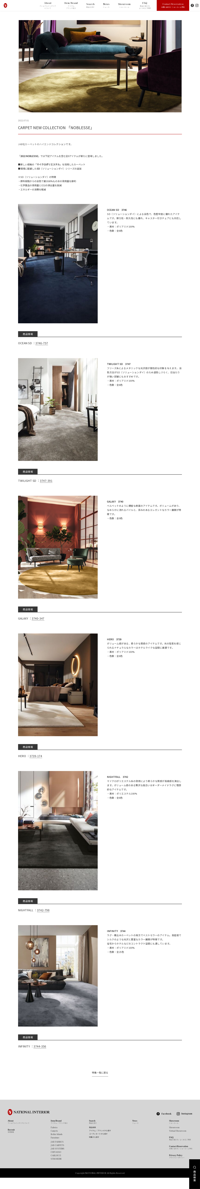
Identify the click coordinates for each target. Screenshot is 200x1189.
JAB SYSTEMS (57, 1160)
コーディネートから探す (98, 1145)
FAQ (145, 5)
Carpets (54, 1142)
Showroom (124, 5)
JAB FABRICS (57, 1153)
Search (90, 5)
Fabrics (54, 1138)
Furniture (55, 1149)
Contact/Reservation (173, 5)
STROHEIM (56, 1170)
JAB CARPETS (57, 1156)
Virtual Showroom (177, 1142)
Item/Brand (71, 5)
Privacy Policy (177, 1167)
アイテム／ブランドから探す (100, 1142)
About (48, 5)
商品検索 (92, 1138)
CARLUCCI (56, 1166)
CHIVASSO (56, 1163)
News (106, 5)
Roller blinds (56, 1145)
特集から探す (94, 1148)
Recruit (11, 1142)
